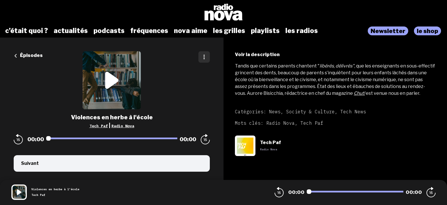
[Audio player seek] (111, 138)
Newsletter (388, 30)
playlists (265, 31)
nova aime (190, 31)
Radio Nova (122, 125)
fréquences (149, 31)
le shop (427, 30)
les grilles (229, 31)
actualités (71, 31)
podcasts (109, 31)
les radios (301, 31)
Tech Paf (99, 125)
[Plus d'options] (204, 57)
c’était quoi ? (26, 31)
